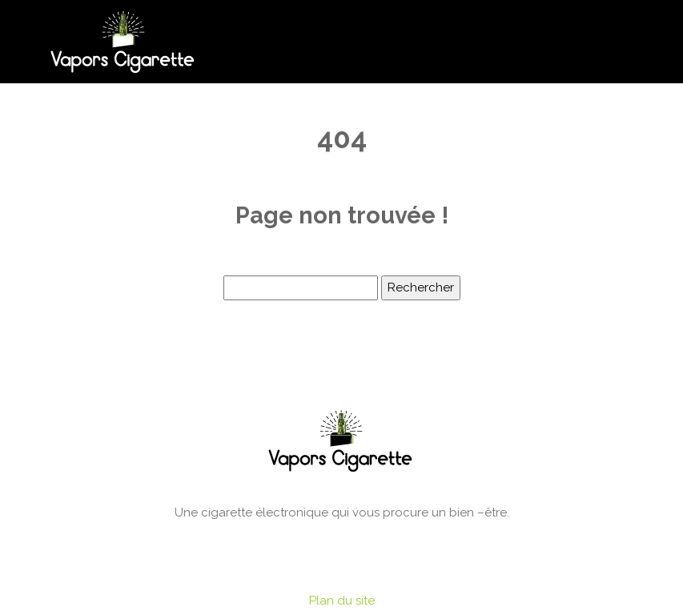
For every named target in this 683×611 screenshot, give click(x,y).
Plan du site (342, 600)
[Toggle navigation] (631, 42)
